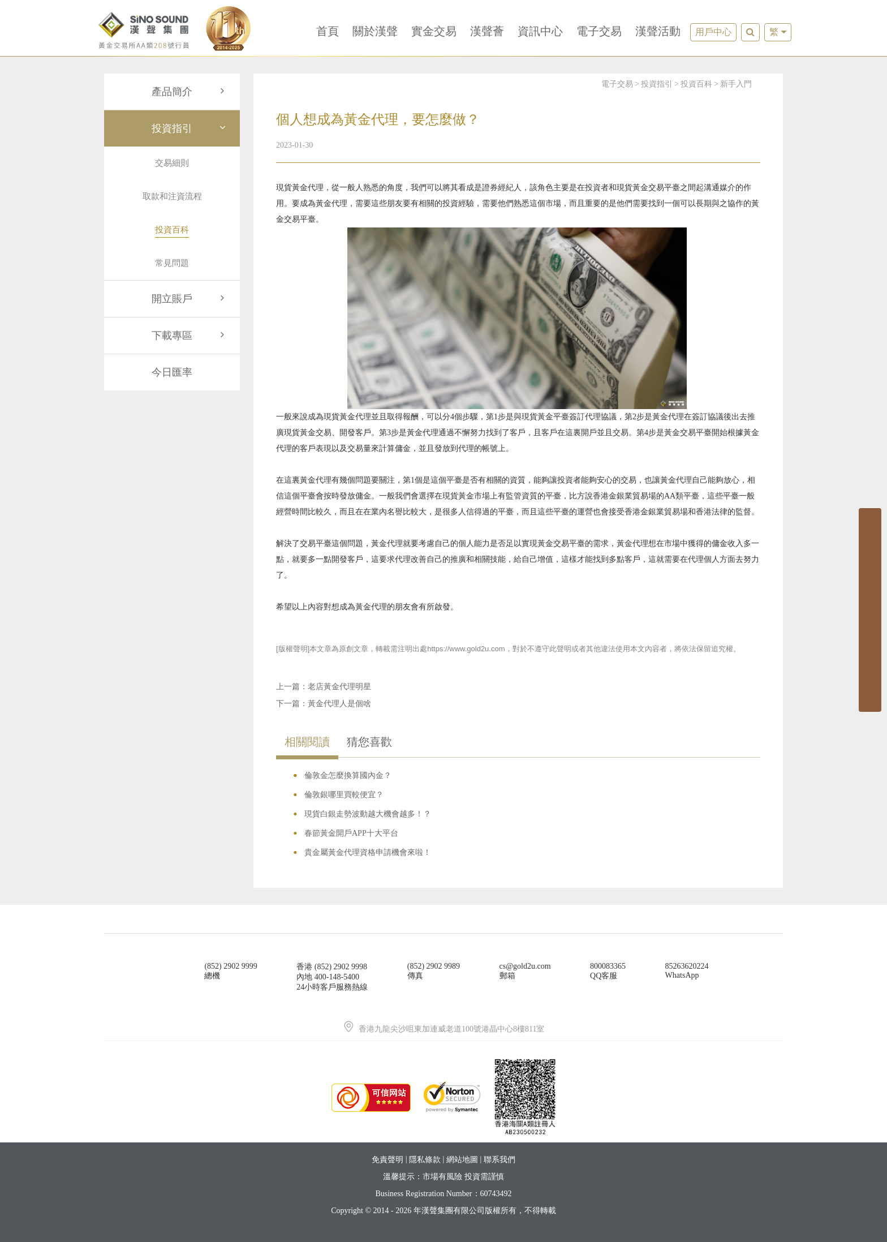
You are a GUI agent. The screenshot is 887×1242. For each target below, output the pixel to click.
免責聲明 (387, 1159)
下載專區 (190, 335)
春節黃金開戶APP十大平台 (351, 833)
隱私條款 (425, 1159)
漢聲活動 (658, 31)
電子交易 (599, 31)
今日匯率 (172, 372)
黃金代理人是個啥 (339, 703)
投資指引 (190, 128)
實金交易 (434, 31)
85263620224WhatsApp (687, 970)
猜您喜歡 (369, 742)
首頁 (327, 31)
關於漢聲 (375, 31)
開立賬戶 (190, 298)
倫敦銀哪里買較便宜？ (344, 794)
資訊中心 (540, 31)
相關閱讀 (307, 742)
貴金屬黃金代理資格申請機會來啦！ (367, 852)
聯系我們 (499, 1159)
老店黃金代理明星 (339, 686)
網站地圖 (462, 1159)
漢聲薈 (487, 31)
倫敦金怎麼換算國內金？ (347, 775)
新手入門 (736, 84)
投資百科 (696, 84)
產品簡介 (190, 91)
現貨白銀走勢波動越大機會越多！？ (367, 814)
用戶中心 (713, 32)
